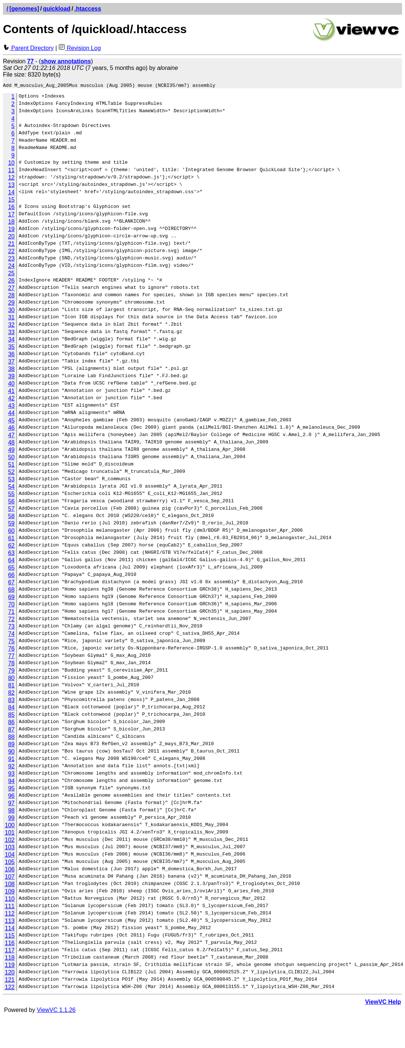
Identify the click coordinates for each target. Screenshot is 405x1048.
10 (11, 164)
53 (11, 480)
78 (11, 664)
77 (11, 657)
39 (11, 377)
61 (11, 539)
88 (11, 738)
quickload (57, 9)
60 (11, 532)
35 (11, 348)
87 (11, 730)
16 (11, 208)
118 (10, 959)
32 (11, 326)
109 (10, 892)
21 (11, 245)
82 (11, 694)
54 (11, 488)
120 (10, 973)
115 (10, 937)
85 (11, 716)
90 (11, 753)
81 (11, 686)
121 (10, 981)
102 (10, 841)
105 (10, 863)
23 (11, 259)
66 (11, 576)
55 (11, 495)
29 (11, 304)
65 (11, 569)
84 (11, 708)
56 (11, 502)
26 (11, 282)
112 (10, 914)
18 (11, 223)
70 (11, 605)
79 (11, 672)
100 (10, 826)
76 (11, 650)
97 (11, 804)
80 (11, 679)
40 (11, 385)
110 (10, 900)
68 (11, 591)
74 (11, 635)
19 (11, 230)
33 (11, 333)
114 (10, 929)
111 (10, 907)
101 (10, 834)
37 (11, 363)
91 (11, 760)
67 (11, 583)
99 (11, 819)
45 (11, 421)
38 (11, 370)
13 (11, 186)
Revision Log (79, 48)
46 (11, 429)
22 (11, 252)
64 (11, 561)
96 (11, 797)
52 (11, 473)
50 (11, 458)
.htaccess (87, 9)
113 (10, 922)
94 (11, 782)
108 (10, 885)
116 (10, 944)
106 (10, 870)
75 (11, 642)
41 (11, 392)
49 (11, 451)
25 (11, 274)
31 (11, 318)
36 (11, 355)
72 (11, 620)
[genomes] (24, 9)
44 (11, 414)
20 (11, 237)
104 (10, 856)
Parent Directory (28, 48)
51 (11, 466)
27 (11, 289)
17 (11, 215)
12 (11, 179)
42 (11, 399)
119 (10, 966)
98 (11, 811)
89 (11, 745)
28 (11, 296)
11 (11, 171)
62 (11, 547)
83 (11, 701)
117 (10, 951)
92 (11, 767)
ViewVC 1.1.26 (56, 1011)
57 (11, 510)
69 (11, 598)
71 (11, 613)
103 (10, 848)
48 (11, 443)
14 (11, 193)
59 (11, 524)
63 (11, 554)
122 (10, 988)
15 (11, 201)
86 (11, 723)
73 (11, 627)
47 (11, 436)
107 (10, 878)
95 (11, 789)
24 (11, 267)
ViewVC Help (383, 1003)
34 (11, 340)
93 (11, 775)
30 (11, 311)
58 (11, 517)
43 (11, 407)
